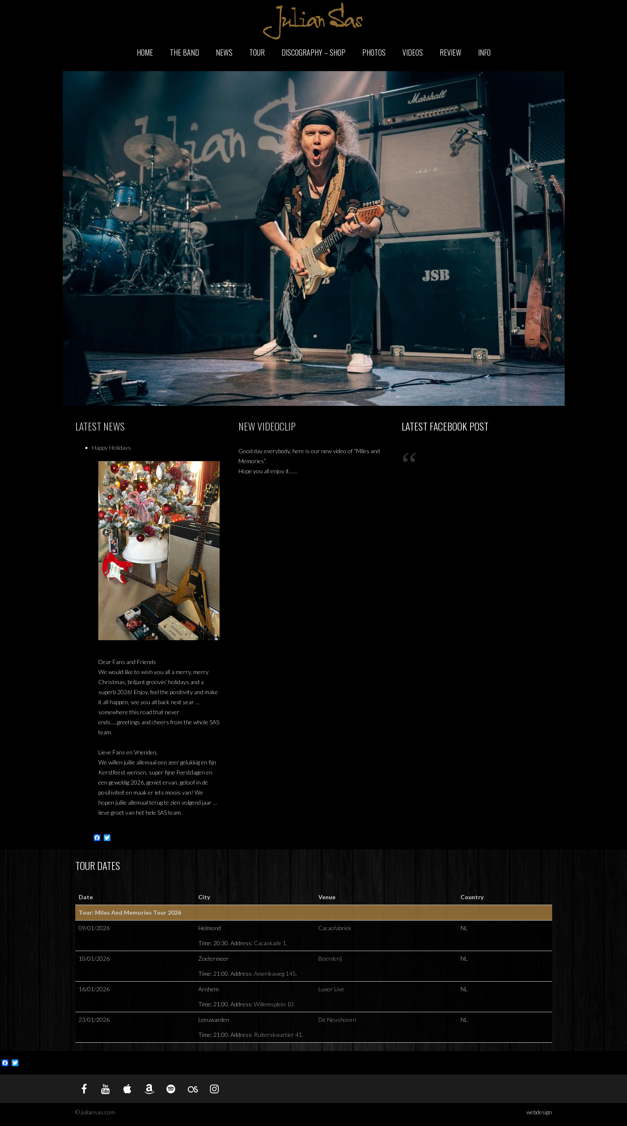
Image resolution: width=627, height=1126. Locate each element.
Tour (257, 52)
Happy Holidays (111, 447)
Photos (374, 52)
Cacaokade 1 (270, 942)
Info (484, 52)
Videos (412, 52)
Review (450, 52)
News (224, 52)
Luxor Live (331, 989)
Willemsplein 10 (274, 1004)
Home (145, 52)
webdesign (539, 1112)
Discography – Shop (313, 52)
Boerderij (330, 958)
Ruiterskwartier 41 (278, 1034)
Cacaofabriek (334, 927)
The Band (184, 52)
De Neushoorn (337, 1019)
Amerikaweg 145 (275, 973)
